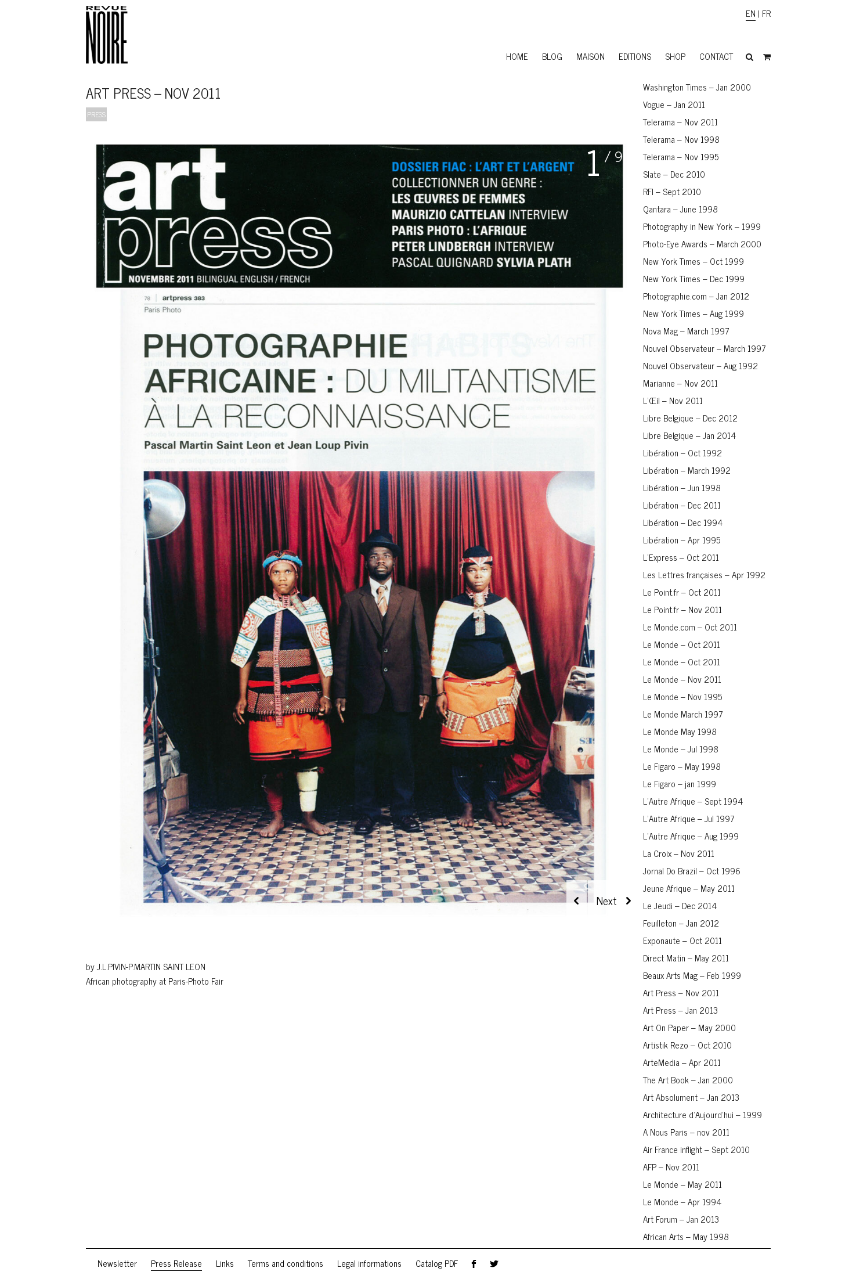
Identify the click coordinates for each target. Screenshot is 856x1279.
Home (517, 56)
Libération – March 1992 (687, 470)
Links (225, 1263)
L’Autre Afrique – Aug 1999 (691, 835)
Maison (590, 56)
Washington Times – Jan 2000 (697, 87)
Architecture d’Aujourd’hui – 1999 (702, 1114)
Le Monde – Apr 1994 (682, 1201)
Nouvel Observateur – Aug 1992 (700, 365)
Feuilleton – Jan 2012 (681, 923)
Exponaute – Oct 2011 (682, 940)
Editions (635, 56)
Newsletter (117, 1263)
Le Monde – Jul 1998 (680, 748)
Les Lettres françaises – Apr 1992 (704, 574)
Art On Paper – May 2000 (689, 1027)
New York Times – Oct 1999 (693, 261)
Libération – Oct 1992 (682, 452)
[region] (358, 539)
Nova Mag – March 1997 (686, 330)
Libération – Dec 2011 (682, 505)
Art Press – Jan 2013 (680, 1010)
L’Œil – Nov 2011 (673, 400)
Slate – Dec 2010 (674, 174)
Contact (716, 56)
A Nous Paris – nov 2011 (686, 1132)
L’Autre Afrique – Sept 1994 (693, 801)
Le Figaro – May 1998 (682, 766)
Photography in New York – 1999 (702, 226)
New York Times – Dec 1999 (694, 278)
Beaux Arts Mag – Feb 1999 (692, 975)
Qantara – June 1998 (680, 208)
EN (751, 13)
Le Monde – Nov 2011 (682, 679)
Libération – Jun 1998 (682, 487)
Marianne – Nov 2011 (680, 383)
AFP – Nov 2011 (671, 1166)
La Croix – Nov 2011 (678, 853)
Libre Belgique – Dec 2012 (690, 417)
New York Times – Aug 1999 (693, 313)
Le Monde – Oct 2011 (681, 644)
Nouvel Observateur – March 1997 (704, 348)
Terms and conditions (285, 1263)
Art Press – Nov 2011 (681, 992)
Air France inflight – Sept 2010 (696, 1149)
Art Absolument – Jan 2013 (691, 1097)
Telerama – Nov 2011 (680, 121)
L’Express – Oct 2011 (681, 557)
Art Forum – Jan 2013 (681, 1219)
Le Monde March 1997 (683, 714)
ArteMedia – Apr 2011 (682, 1062)
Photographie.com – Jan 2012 (696, 296)
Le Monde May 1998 (680, 731)
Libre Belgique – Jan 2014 (689, 435)
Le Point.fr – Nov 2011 (682, 609)
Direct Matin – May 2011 (686, 957)
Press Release (176, 1263)
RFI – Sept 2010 (672, 191)
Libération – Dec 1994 (683, 522)
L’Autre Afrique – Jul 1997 (689, 818)
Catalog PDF (437, 1263)
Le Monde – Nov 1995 (682, 696)
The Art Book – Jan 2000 (688, 1079)
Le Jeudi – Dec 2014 (680, 905)
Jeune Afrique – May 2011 (689, 888)
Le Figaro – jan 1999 (679, 783)
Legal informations (369, 1263)
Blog (552, 56)
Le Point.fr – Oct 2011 (682, 592)
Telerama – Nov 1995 (680, 156)
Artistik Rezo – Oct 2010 (687, 1044)
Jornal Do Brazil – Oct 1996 (692, 870)
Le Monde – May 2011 (682, 1184)
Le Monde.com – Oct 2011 (690, 626)
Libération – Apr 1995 (681, 539)
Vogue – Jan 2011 (674, 104)
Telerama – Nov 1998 (681, 139)
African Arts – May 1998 (686, 1236)
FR (766, 13)
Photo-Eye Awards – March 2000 (702, 243)
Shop (675, 56)
